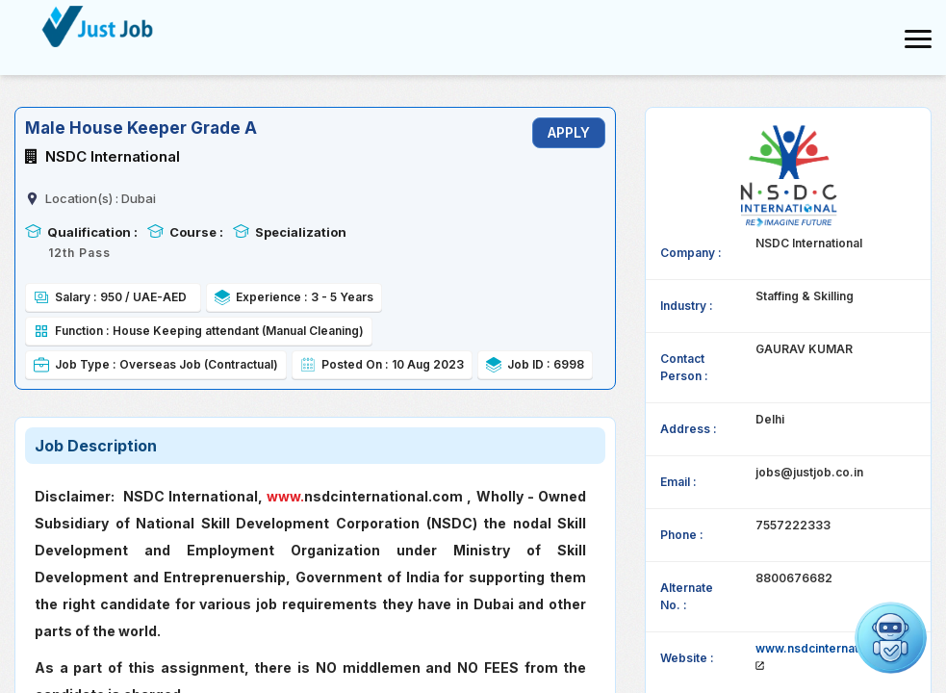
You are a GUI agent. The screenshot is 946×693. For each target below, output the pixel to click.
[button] (891, 638)
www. (285, 496)
